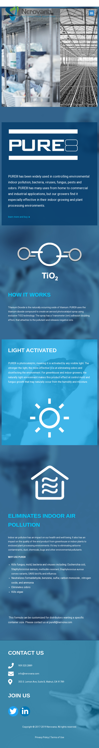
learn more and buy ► (19, 217)
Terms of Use (57, 737)
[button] (91, 13)
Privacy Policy (42, 737)
